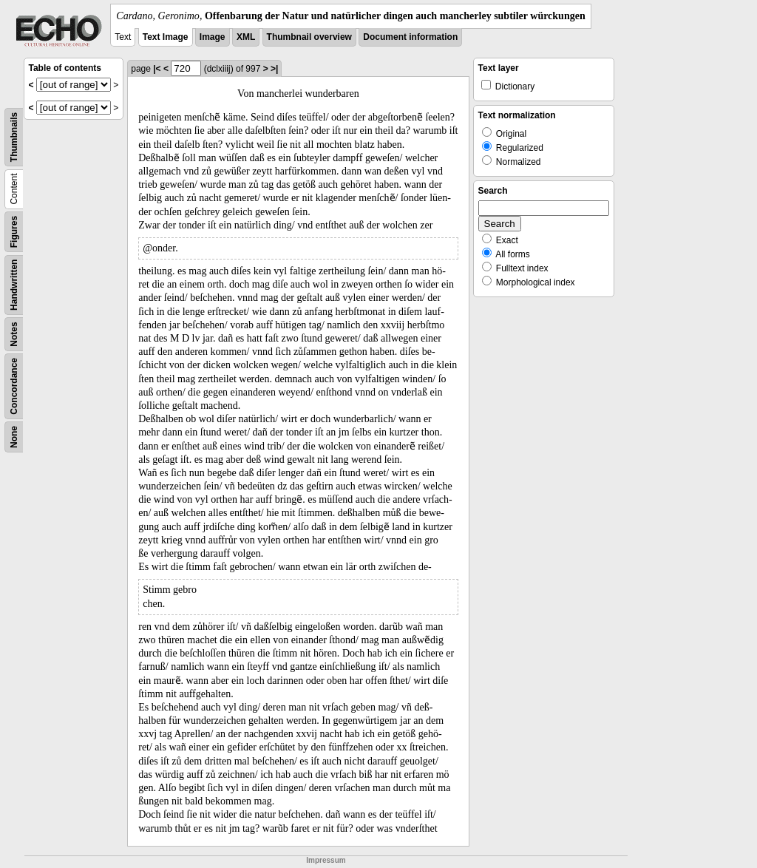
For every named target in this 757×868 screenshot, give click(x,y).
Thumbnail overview (309, 37)
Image (212, 37)
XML (246, 37)
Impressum (325, 860)
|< (156, 69)
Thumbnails (14, 137)
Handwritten (14, 285)
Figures (14, 232)
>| (274, 69)
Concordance (14, 386)
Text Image (166, 37)
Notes (14, 334)
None (14, 437)
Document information (410, 37)
